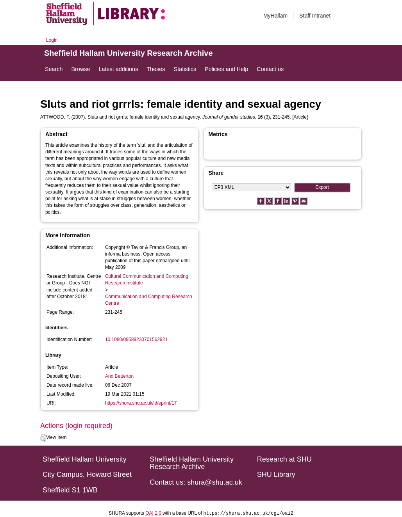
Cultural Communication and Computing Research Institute (146, 280)
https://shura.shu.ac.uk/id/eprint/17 (141, 403)
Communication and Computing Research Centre (148, 300)
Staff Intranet (315, 15)
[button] (43, 438)
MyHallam (275, 15)
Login (51, 40)
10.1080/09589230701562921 (136, 339)
